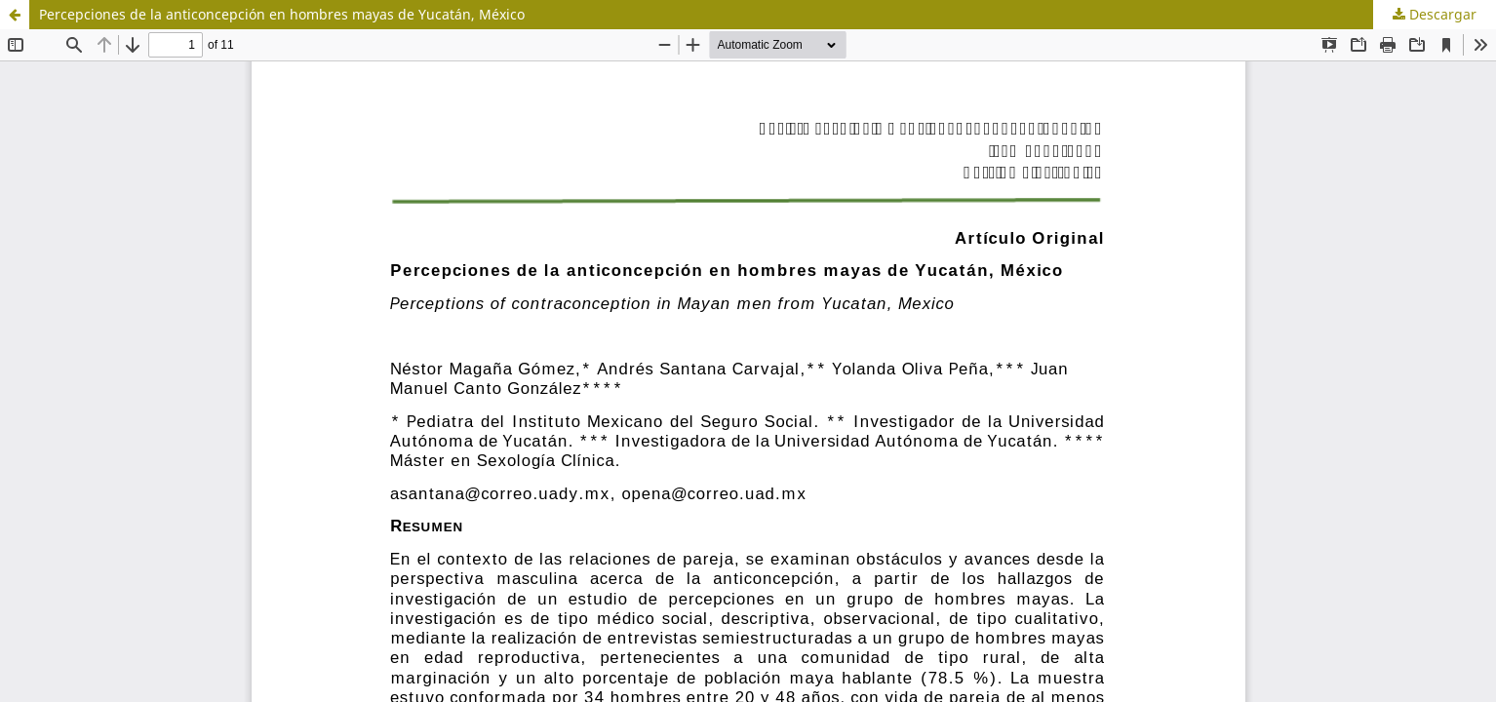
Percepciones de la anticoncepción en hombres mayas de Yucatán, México (282, 14)
